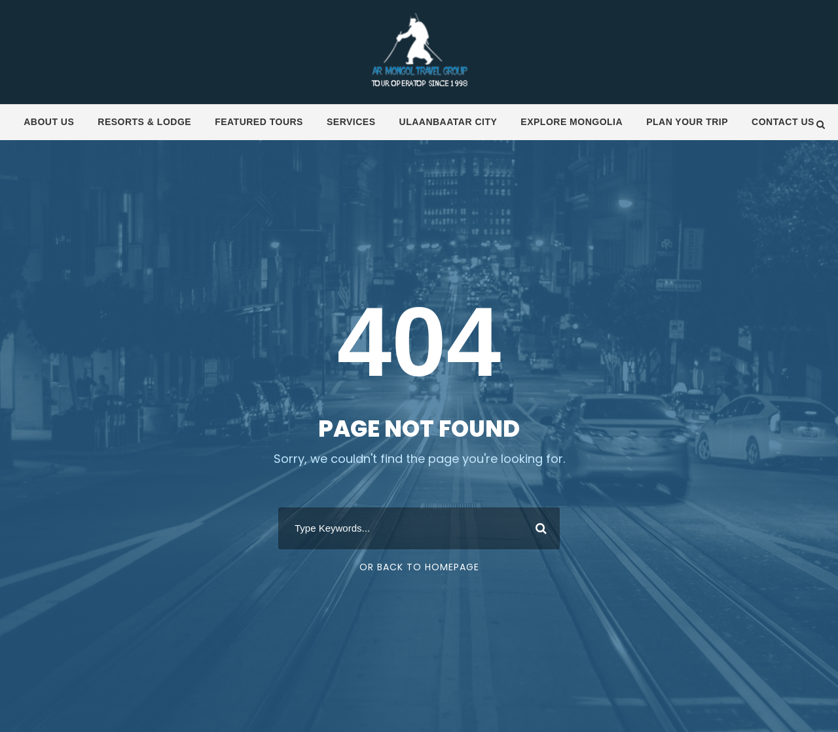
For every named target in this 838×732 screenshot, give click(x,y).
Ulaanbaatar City (448, 122)
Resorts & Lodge (144, 122)
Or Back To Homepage (419, 567)
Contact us (783, 122)
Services (351, 122)
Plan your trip (687, 122)
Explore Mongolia (571, 122)
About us (49, 122)
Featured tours (259, 122)
